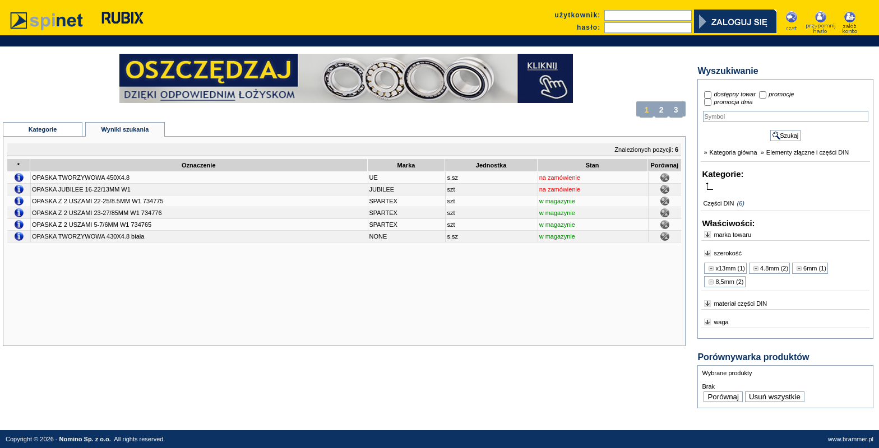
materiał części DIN (740, 303)
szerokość (728, 253)
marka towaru (732, 234)
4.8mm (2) (774, 268)
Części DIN (718, 203)
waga (721, 322)
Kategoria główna (733, 152)
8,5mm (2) (729, 281)
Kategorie (43, 129)
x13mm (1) (730, 268)
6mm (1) (814, 268)
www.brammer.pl (850, 439)
